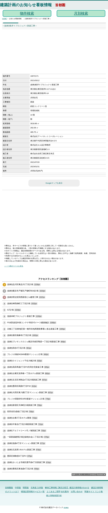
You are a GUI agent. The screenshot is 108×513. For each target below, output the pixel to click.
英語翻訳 (66, 507)
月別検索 (81, 13)
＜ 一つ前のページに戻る (13, 266)
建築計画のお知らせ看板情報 (26, 5)
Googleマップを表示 (54, 183)
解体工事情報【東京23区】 (57, 487)
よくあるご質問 (53, 491)
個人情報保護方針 (54, 495)
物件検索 (27, 13)
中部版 (18, 487)
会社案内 (65, 491)
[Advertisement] (49, 52)
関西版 (26, 487)
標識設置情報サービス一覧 (33, 491)
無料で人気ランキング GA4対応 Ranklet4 (87, 475)
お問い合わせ (77, 491)
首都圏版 (9, 487)
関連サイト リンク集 (94, 491)
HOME (4, 18)
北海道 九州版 (37, 487)
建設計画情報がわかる (79, 487)
